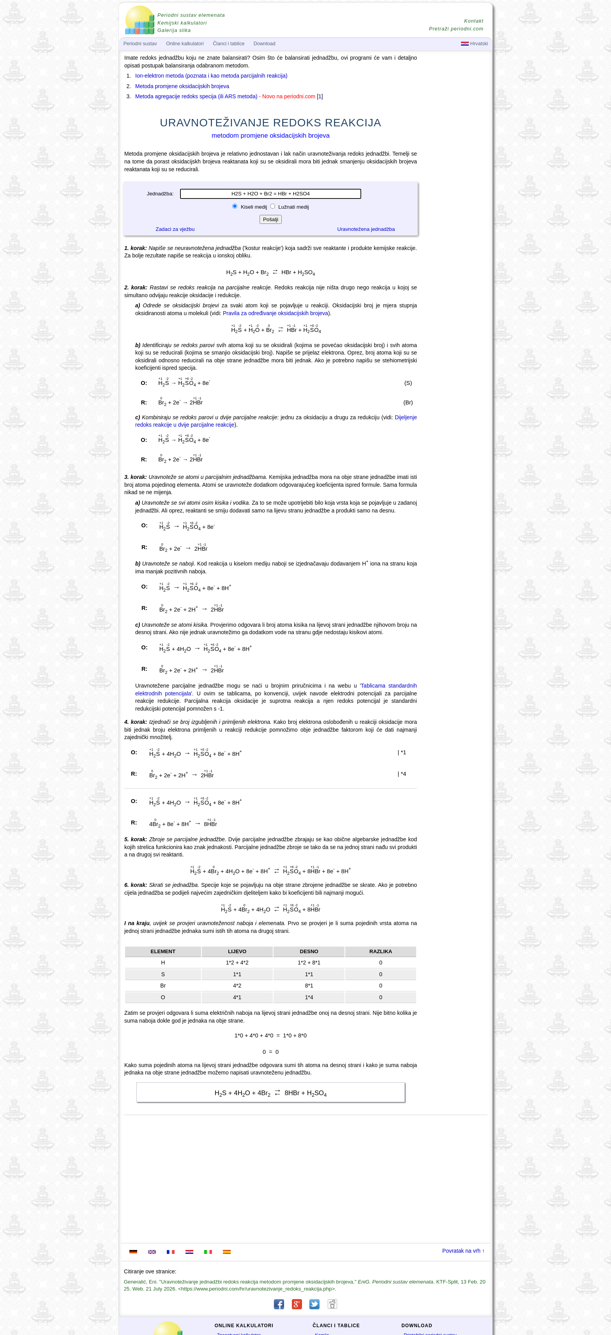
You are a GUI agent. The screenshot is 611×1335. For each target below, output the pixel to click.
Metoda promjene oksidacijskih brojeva (182, 86)
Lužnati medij (293, 207)
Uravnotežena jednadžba (366, 229)
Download (264, 43)
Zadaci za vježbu (175, 229)
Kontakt (474, 21)
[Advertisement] (455, 270)
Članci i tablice (228, 43)
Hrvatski (474, 43)
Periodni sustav (140, 43)
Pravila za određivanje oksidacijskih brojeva (275, 313)
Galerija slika (174, 30)
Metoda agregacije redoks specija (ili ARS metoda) (196, 96)
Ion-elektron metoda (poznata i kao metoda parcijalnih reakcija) (211, 76)
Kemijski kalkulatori (182, 23)
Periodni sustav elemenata (191, 15)
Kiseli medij (253, 207)
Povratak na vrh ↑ (463, 1251)
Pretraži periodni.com (456, 29)
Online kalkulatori (185, 43)
